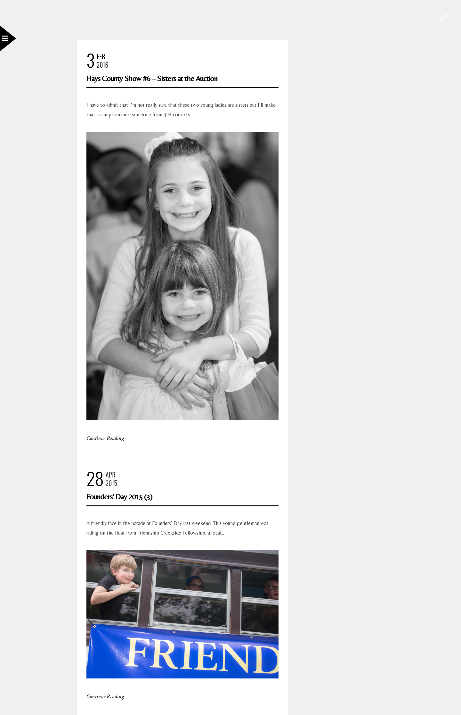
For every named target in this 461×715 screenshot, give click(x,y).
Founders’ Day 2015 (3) (119, 496)
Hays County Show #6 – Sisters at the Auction (151, 78)
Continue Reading (105, 438)
